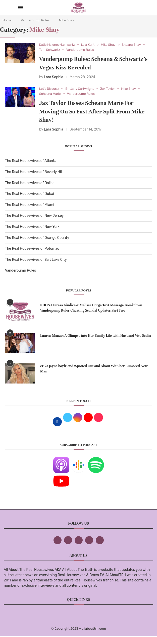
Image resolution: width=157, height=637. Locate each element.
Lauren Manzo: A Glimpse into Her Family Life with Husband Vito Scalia (95, 336)
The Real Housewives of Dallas (29, 183)
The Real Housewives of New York (32, 227)
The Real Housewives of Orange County (37, 238)
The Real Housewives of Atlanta (30, 161)
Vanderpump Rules (35, 20)
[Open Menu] (20, 7)
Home (7, 20)
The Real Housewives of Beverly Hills (34, 172)
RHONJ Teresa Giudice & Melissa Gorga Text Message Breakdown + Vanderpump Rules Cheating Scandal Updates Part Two (92, 308)
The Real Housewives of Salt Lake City (36, 260)
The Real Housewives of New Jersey (34, 216)
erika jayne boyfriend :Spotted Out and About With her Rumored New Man (94, 369)
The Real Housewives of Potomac (32, 249)
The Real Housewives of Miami (29, 205)
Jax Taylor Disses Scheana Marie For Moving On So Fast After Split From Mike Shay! (91, 112)
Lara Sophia (53, 77)
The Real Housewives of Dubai (29, 194)
